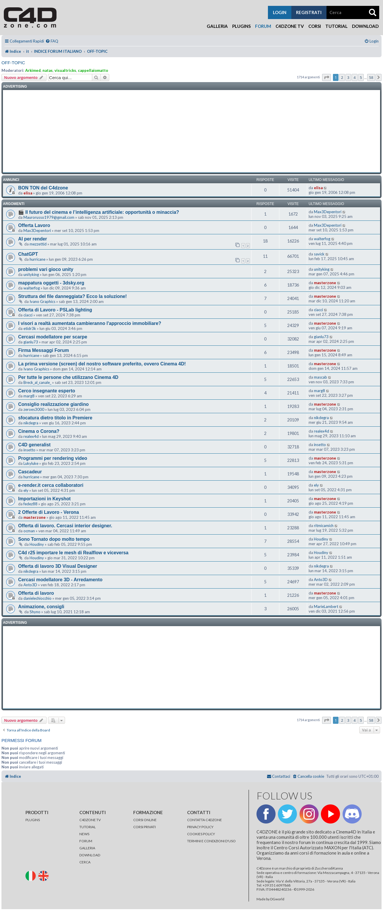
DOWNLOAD (89, 855)
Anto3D (30, 584)
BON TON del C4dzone (43, 187)
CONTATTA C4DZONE (204, 820)
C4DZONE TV (90, 820)
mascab (320, 377)
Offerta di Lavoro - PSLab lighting (55, 309)
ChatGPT (28, 254)
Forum (263, 26)
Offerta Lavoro (34, 225)
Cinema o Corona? (38, 431)
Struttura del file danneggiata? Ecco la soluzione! (72, 296)
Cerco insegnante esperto (46, 390)
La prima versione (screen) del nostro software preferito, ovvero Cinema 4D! (102, 363)
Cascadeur (30, 471)
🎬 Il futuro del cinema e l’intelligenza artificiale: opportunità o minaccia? (98, 212)
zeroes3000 (33, 409)
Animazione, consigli (41, 606)
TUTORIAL (87, 827)
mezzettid (38, 244)
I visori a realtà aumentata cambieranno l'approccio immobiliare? (89, 323)
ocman (29, 530)
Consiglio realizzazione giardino (53, 404)
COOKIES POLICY (201, 834)
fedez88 (30, 503)
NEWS (84, 834)
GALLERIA (87, 848)
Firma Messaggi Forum (43, 350)
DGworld (277, 899)
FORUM (85, 841)
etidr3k (29, 328)
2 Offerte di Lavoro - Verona (48, 512)
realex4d (31, 436)
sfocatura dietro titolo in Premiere (55, 417)
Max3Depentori (327, 211)
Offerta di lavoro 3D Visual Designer (57, 566)
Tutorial (336, 26)
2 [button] (342, 77)
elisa (27, 193)
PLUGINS (32, 820)
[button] (326, 77)
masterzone (325, 282)
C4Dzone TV (290, 26)
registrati (309, 12)
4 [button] (354, 77)
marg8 (29, 396)
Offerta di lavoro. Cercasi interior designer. (65, 525)
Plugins (241, 26)
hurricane (37, 259)
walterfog (322, 238)
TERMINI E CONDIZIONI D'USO (211, 841)
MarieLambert (326, 606)
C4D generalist (34, 444)
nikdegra (30, 423)
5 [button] (361, 77)
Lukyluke (30, 463)
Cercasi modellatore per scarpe (52, 336)
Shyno (35, 611)
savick (319, 254)
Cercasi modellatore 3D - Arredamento (60, 579)
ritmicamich (324, 525)
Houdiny (37, 544)
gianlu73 (30, 342)
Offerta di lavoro (36, 593)
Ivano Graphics (42, 301)
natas (47, 70)
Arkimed (33, 70)
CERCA (84, 862)
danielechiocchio (37, 598)
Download (365, 26)
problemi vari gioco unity (45, 269)
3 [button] (348, 77)
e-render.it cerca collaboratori (50, 485)
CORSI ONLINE (145, 820)
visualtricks (65, 70)
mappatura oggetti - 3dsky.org (51, 282)
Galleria (217, 26)
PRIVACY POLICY (200, 827)
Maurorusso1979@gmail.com (48, 217)
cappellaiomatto (93, 70)
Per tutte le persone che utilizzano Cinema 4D (68, 377)
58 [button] (371, 77)
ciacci (28, 315)
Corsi (314, 26)
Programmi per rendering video (52, 458)
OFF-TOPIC (13, 62)
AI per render (32, 238)
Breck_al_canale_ (37, 382)
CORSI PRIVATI (144, 827)
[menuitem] (51, 41)
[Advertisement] (191, 131)
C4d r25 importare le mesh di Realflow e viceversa (73, 552)
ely (25, 490)
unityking (31, 274)
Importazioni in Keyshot (44, 498)
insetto (29, 450)
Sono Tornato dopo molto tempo (54, 539)
